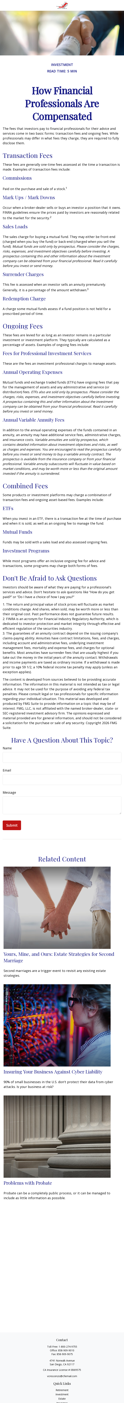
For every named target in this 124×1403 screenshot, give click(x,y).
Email (7, 770)
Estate (62, 1398)
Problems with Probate (28, 1183)
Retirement (62, 1390)
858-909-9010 (66, 1350)
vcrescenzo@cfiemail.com (62, 1376)
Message (9, 792)
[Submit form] (12, 825)
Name (7, 748)
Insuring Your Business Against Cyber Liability (53, 1071)
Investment (62, 1394)
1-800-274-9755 (68, 1346)
